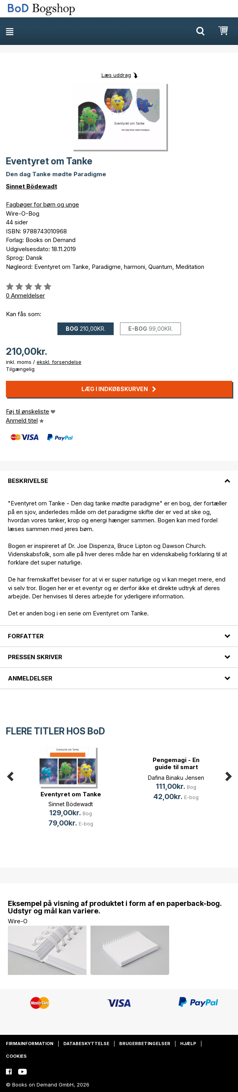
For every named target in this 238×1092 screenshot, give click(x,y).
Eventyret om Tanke (71, 794)
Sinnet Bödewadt (31, 186)
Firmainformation (30, 1043)
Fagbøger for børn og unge (42, 204)
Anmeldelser (30, 678)
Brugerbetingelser (144, 1043)
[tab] (119, 476)
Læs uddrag (116, 75)
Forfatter (26, 636)
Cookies (16, 1056)
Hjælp (188, 1043)
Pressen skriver (35, 657)
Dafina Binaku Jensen (176, 777)
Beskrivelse (28, 481)
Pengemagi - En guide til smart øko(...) (176, 767)
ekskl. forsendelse (59, 362)
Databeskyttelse (86, 1043)
